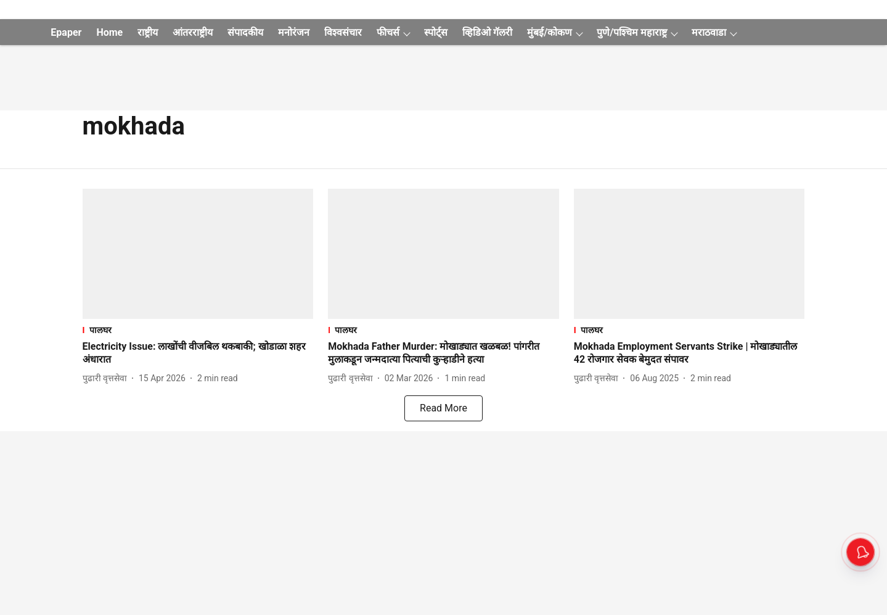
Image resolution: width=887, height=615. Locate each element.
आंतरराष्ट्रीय (193, 32)
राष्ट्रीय (147, 32)
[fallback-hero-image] (198, 254)
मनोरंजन (293, 32)
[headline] (198, 353)
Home (109, 32)
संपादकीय (245, 32)
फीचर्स (388, 32)
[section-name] (198, 330)
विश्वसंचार (343, 32)
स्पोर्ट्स (436, 32)
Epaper (66, 32)
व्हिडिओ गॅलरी (487, 32)
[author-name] (107, 378)
